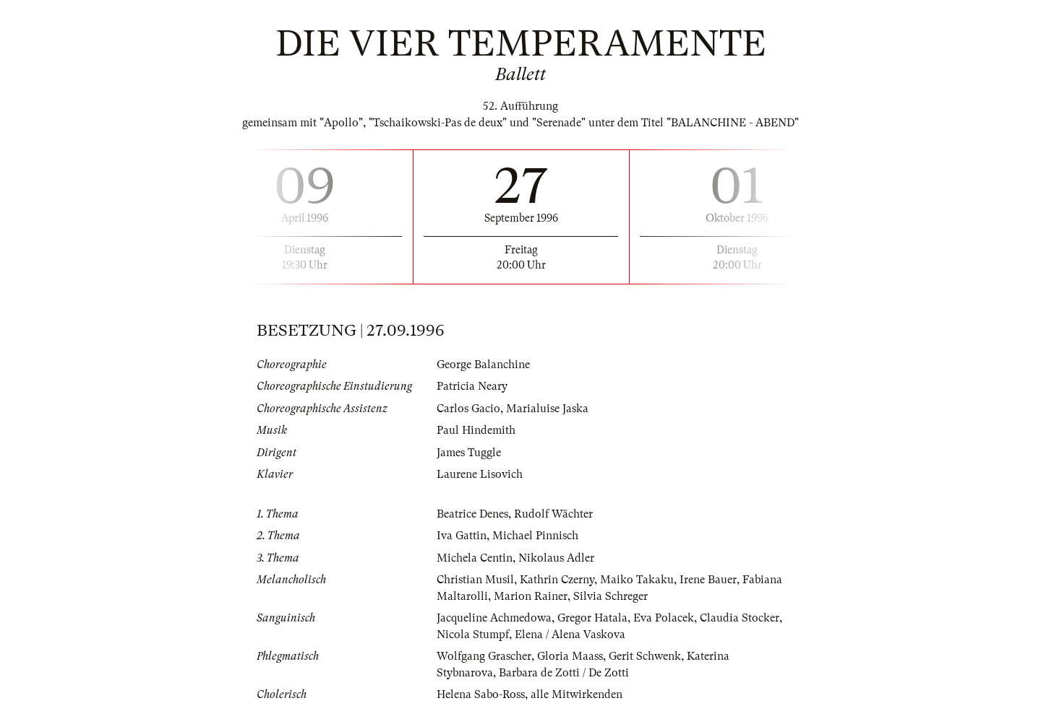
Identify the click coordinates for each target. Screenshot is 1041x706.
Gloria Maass (570, 656)
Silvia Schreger (610, 596)
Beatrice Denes (472, 513)
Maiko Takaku (637, 579)
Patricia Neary (472, 386)
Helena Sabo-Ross (481, 694)
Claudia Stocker (739, 617)
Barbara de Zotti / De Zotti (564, 672)
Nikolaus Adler (556, 558)
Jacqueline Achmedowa (494, 617)
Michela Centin (475, 558)
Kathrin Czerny (557, 579)
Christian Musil (475, 579)
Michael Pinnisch (535, 535)
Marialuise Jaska (547, 408)
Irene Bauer (708, 579)
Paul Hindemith (476, 430)
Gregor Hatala (592, 617)
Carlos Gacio (468, 408)
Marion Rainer (530, 596)
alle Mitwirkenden (576, 694)
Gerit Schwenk (645, 656)
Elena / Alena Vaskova (570, 634)
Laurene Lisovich (480, 474)
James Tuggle (469, 452)
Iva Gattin (462, 535)
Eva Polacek (663, 617)
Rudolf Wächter (553, 513)
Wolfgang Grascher (484, 656)
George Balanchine (483, 364)
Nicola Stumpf (473, 634)
